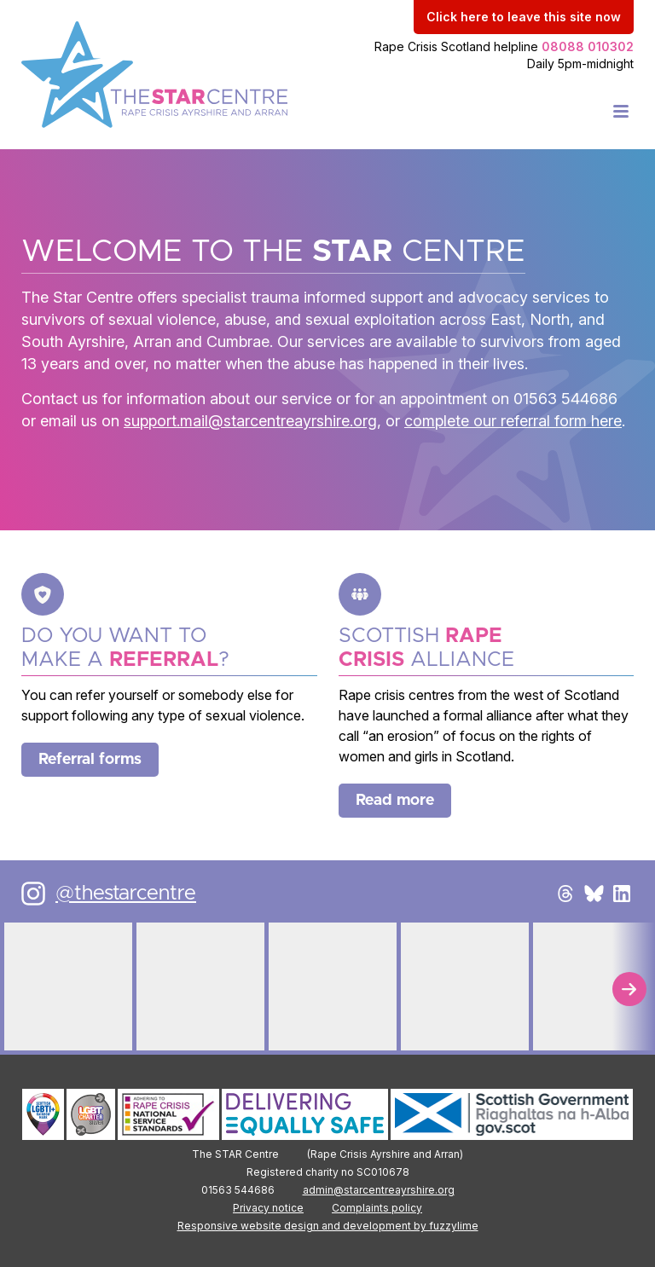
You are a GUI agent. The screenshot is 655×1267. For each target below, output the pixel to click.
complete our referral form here (513, 421)
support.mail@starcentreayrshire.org (250, 421)
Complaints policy (377, 1207)
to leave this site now (523, 16)
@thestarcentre (125, 893)
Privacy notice (268, 1207)
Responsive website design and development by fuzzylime (327, 1225)
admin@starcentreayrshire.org (379, 1189)
